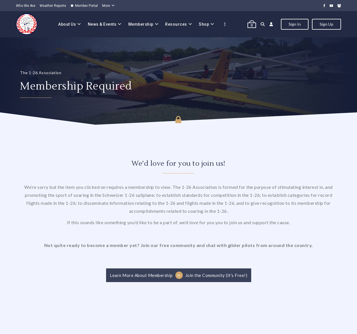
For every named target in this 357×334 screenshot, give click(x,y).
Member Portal (84, 6)
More (106, 6)
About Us (67, 24)
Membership (140, 24)
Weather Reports (53, 6)
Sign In (295, 24)
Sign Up (326, 24)
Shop (204, 24)
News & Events (102, 24)
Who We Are (25, 6)
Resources (176, 24)
